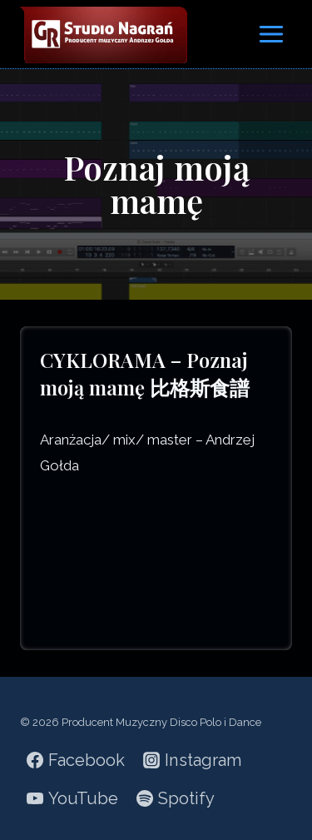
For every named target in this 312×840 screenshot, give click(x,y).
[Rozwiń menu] (271, 33)
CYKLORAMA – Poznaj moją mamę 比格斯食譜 (145, 373)
